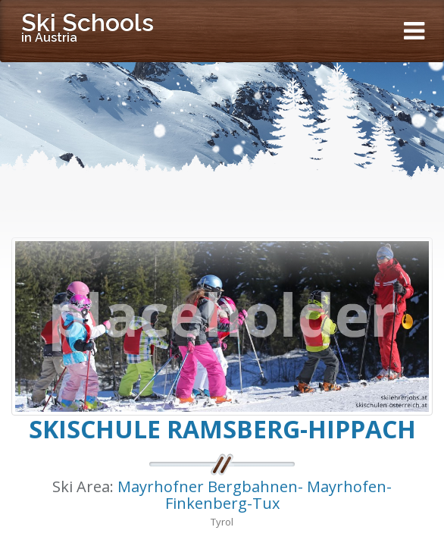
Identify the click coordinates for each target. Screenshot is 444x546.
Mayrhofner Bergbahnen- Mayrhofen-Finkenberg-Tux (254, 494)
